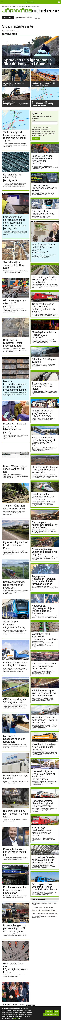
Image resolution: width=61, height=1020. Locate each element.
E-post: (33, 120)
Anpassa (49, 1011)
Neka (56, 1011)
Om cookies (16, 1018)
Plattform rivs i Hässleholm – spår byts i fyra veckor (44, 913)
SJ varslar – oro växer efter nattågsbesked (42, 907)
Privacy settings (30, 1005)
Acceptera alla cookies (51, 1014)
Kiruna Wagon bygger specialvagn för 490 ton (43, 910)
